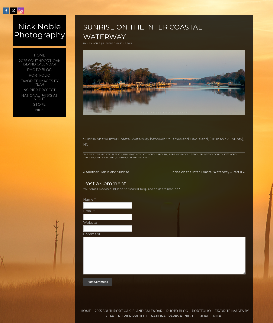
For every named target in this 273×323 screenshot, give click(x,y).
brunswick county (211, 154)
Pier (112, 157)
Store (204, 316)
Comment (91, 234)
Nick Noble (93, 43)
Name (88, 199)
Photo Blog (177, 311)
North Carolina (157, 154)
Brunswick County (135, 154)
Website (90, 223)
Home (86, 311)
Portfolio (201, 311)
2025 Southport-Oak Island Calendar (128, 311)
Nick (217, 316)
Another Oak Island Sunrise (106, 172)
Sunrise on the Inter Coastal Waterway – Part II (206, 172)
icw (226, 154)
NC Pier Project (132, 316)
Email (88, 211)
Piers (171, 154)
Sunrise (132, 157)
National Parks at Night (173, 316)
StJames (121, 157)
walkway (144, 157)
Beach (118, 154)
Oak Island (102, 157)
